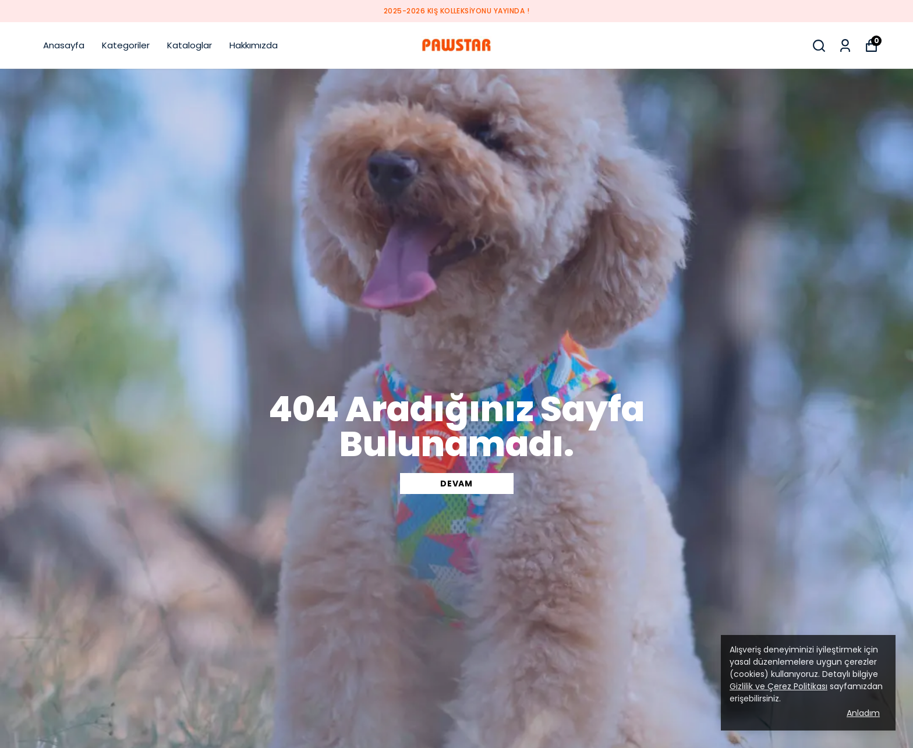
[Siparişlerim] (845, 45)
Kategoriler (126, 45)
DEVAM (456, 483)
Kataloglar (189, 45)
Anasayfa (63, 45)
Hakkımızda (253, 45)
